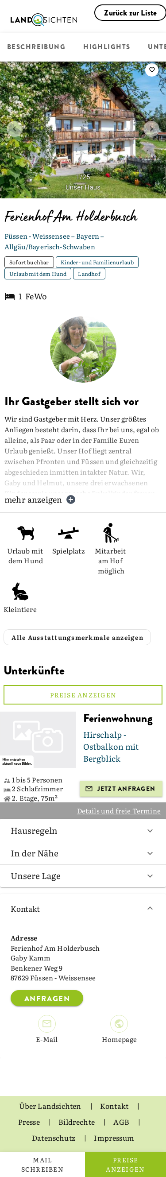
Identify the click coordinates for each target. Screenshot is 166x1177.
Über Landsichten (51, 1105)
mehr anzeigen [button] (40, 499)
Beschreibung (36, 47)
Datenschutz (54, 1137)
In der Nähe (83, 853)
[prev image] (15, 129)
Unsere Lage (83, 875)
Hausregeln (83, 830)
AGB (122, 1121)
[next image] (151, 129)
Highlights (106, 47)
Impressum (114, 1137)
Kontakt (83, 908)
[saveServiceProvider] (151, 70)
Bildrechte (77, 1121)
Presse (29, 1121)
